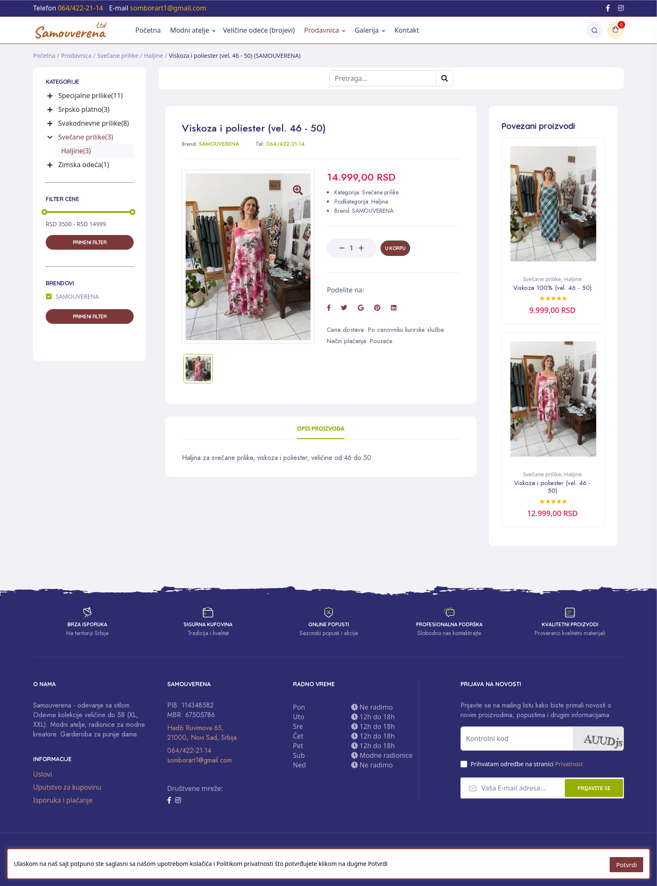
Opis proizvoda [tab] (320, 428)
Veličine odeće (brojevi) (259, 30)
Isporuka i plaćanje (63, 799)
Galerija (369, 30)
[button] (50, 96)
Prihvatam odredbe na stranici (527, 763)
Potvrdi (627, 865)
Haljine (153, 55)
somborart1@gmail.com (199, 760)
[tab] (198, 368)
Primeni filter (90, 242)
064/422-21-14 (189, 750)
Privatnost (569, 763)
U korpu (395, 248)
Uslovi (42, 773)
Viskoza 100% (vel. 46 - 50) (552, 287)
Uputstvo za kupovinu (67, 786)
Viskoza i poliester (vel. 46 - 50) (552, 486)
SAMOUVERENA (77, 296)
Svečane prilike (117, 55)
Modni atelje (189, 30)
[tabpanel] (321, 458)
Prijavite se (593, 787)
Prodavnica (321, 30)
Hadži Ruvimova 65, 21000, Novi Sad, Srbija (202, 732)
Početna (148, 30)
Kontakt (406, 30)
